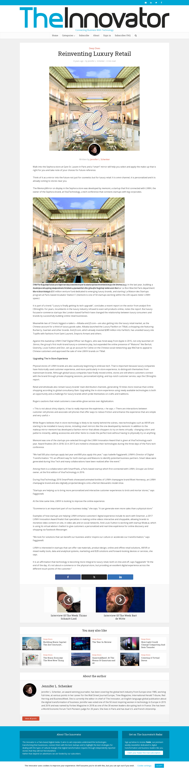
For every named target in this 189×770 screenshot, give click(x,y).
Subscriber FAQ (122, 35)
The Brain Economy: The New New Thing (53, 659)
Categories (67, 35)
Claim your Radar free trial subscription (143, 752)
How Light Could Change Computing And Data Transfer (153, 645)
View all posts (31, 718)
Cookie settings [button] (144, 765)
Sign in (107, 35)
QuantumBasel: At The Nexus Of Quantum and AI (103, 660)
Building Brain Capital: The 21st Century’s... (55, 643)
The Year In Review (101, 642)
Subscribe (84, 35)
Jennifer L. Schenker (96, 61)
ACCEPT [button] (159, 765)
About (96, 35)
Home (55, 35)
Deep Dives (94, 48)
